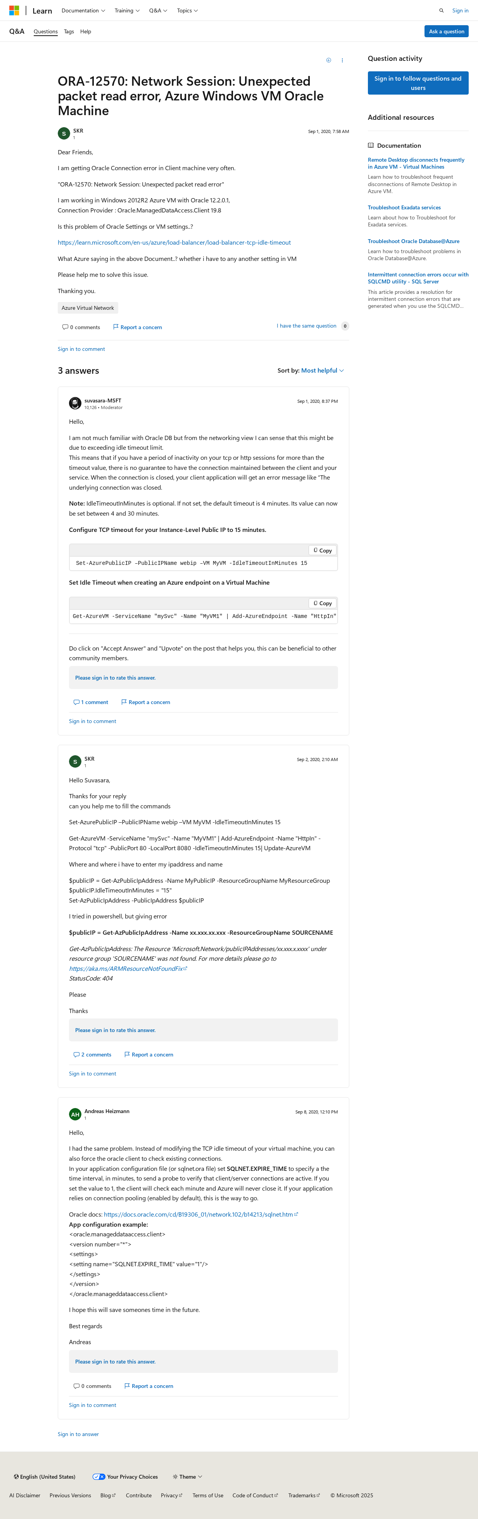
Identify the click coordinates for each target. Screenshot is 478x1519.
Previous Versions (70, 1495)
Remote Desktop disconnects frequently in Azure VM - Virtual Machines (416, 163)
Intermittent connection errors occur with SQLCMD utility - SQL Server (418, 278)
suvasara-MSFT (103, 400)
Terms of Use (208, 1495)
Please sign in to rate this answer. (115, 677)
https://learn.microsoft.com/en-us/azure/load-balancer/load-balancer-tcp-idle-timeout (174, 242)
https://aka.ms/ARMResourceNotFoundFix (125, 968)
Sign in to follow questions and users (418, 82)
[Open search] (441, 10)
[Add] (328, 60)
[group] (203, 616)
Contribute (139, 1495)
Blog (105, 1495)
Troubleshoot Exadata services (404, 207)
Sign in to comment (81, 348)
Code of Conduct (253, 1495)
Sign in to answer (78, 1434)
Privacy (169, 1495)
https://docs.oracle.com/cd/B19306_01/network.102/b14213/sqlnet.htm (198, 1214)
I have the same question (306, 326)
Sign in (460, 10)
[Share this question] (342, 60)
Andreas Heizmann (107, 1111)
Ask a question (446, 31)
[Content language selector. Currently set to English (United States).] (44, 1477)
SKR (78, 130)
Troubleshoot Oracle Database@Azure (413, 241)
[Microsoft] (14, 10)
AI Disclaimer (24, 1495)
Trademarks (302, 1495)
